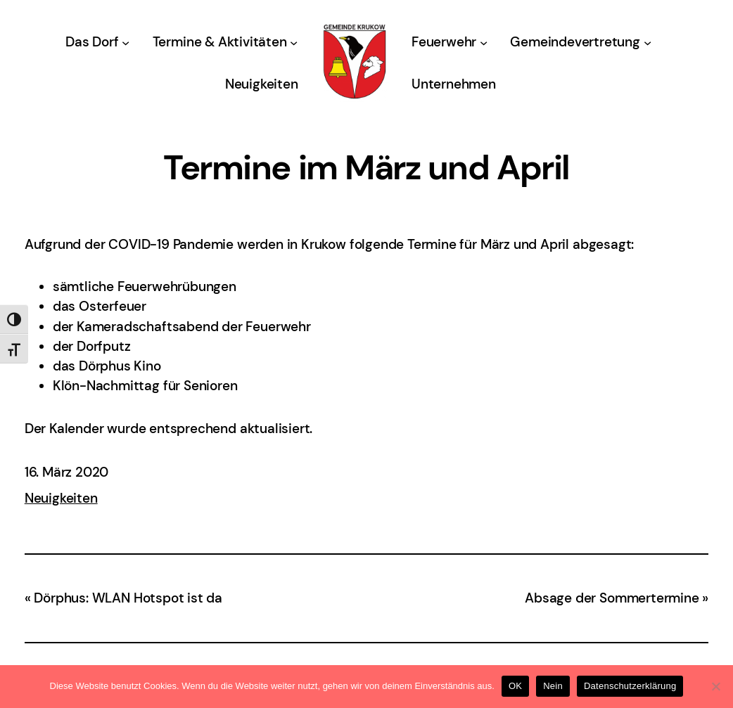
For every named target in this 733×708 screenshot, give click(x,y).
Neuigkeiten (61, 498)
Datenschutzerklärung (630, 686)
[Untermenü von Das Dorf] (125, 42)
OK (515, 686)
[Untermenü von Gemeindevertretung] (647, 42)
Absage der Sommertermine (612, 598)
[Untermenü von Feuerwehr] (483, 42)
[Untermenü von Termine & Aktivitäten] (294, 42)
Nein (553, 686)
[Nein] (715, 686)
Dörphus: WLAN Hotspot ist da (128, 598)
